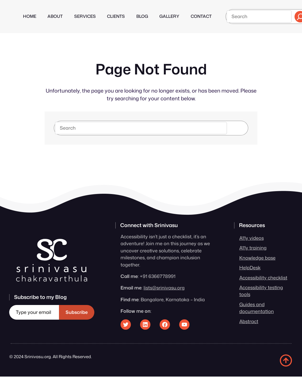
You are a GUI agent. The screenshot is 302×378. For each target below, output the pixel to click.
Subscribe (77, 312)
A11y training (253, 247)
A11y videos (251, 238)
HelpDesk (250, 267)
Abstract (248, 321)
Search (238, 127)
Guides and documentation (256, 307)
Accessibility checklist (263, 277)
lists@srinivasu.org (164, 287)
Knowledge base (257, 257)
